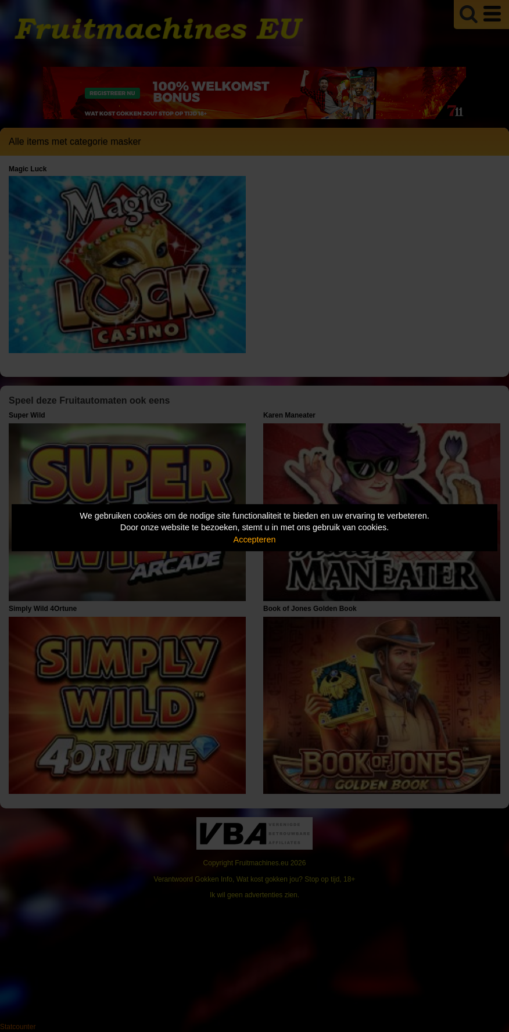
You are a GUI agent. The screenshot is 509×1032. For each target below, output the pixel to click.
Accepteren (255, 539)
